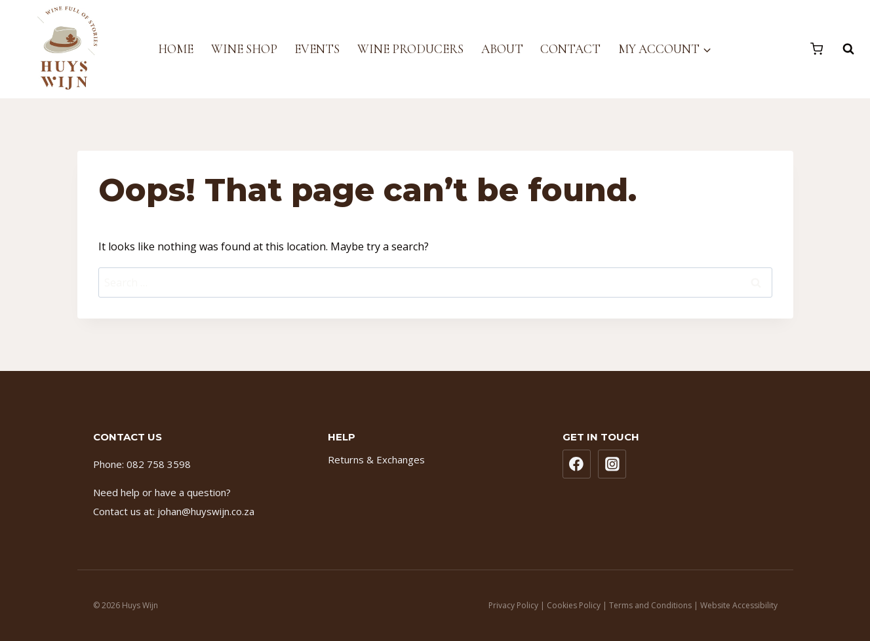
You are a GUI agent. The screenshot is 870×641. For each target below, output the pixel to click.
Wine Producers (410, 48)
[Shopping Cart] (816, 49)
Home (175, 48)
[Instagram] (612, 464)
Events (317, 48)
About (502, 48)
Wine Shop (244, 48)
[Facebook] (577, 464)
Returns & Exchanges (376, 459)
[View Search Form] (841, 49)
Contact (570, 48)
